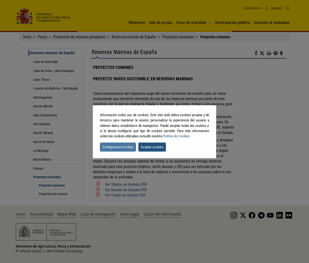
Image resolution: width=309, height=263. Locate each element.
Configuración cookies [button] (118, 147)
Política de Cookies (176, 136)
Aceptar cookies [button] (152, 147)
